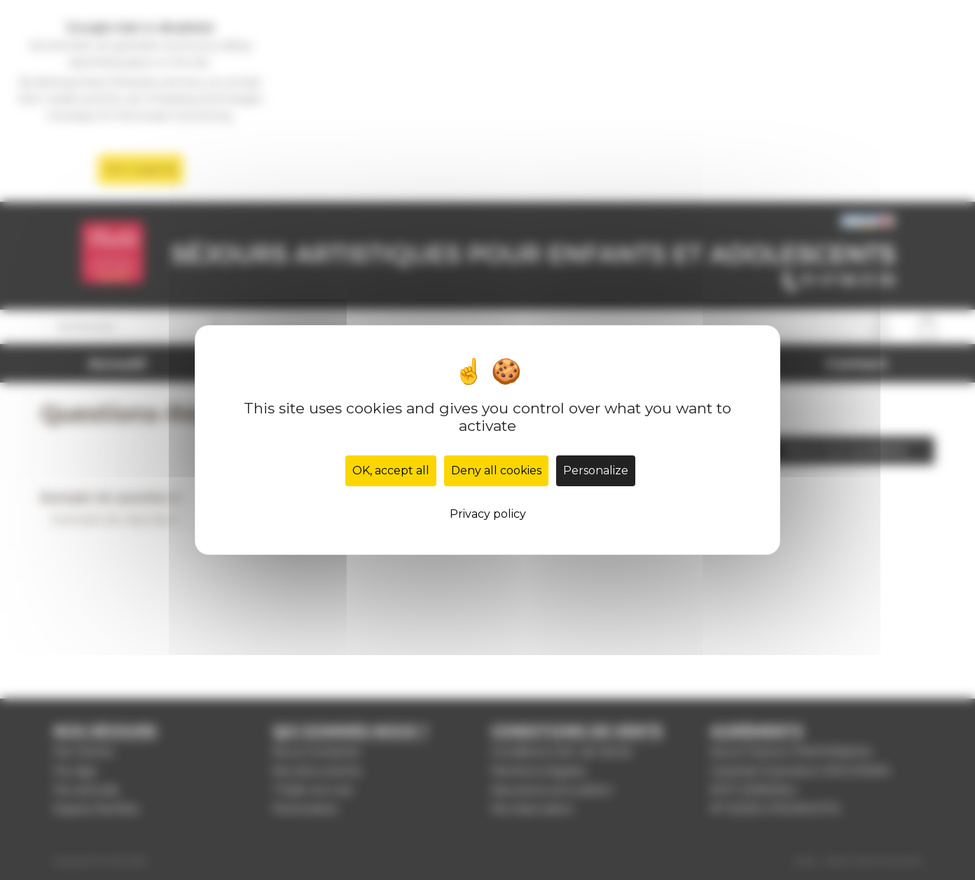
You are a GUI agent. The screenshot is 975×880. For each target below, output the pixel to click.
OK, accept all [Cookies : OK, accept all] (390, 470)
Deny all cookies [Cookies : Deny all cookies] (496, 470)
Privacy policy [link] (488, 514)
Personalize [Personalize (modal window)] (595, 470)
